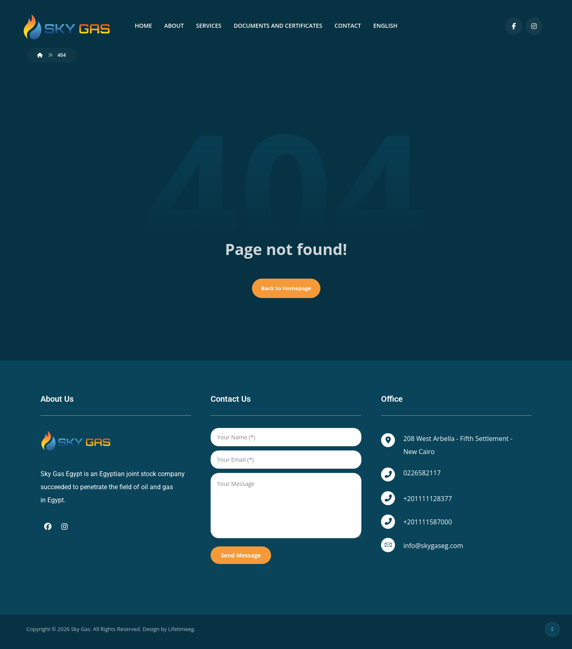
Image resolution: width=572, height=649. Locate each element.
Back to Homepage (285, 293)
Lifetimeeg (181, 635)
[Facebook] (514, 26)
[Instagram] (534, 26)
